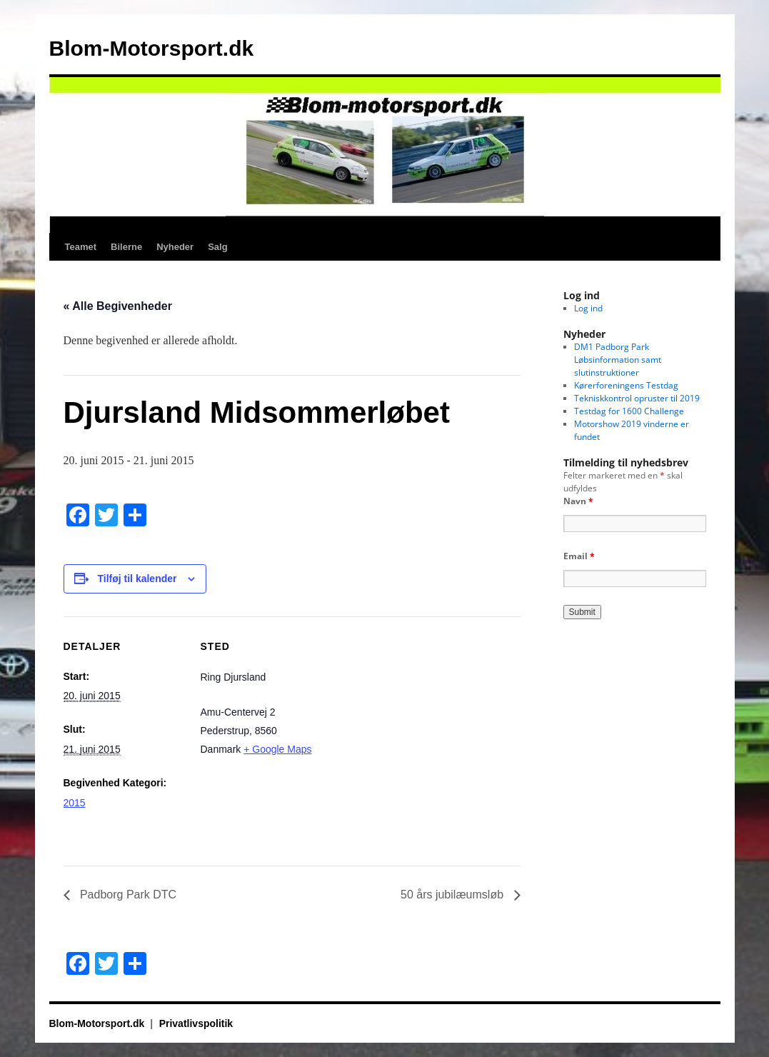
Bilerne (126, 246)
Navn (578, 501)
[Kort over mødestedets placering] (413, 715)
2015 (75, 802)
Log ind (588, 308)
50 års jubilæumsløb (454, 894)
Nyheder (174, 246)
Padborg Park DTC (127, 894)
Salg (217, 246)
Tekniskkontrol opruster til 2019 (637, 398)
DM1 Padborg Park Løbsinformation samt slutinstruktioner (617, 360)
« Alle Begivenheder (118, 306)
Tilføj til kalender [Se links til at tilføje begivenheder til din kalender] (137, 578)
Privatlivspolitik (196, 1023)
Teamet (81, 246)
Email (579, 556)
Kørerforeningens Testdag (626, 385)
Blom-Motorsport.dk (151, 48)
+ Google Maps (277, 749)
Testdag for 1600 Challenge (629, 411)
